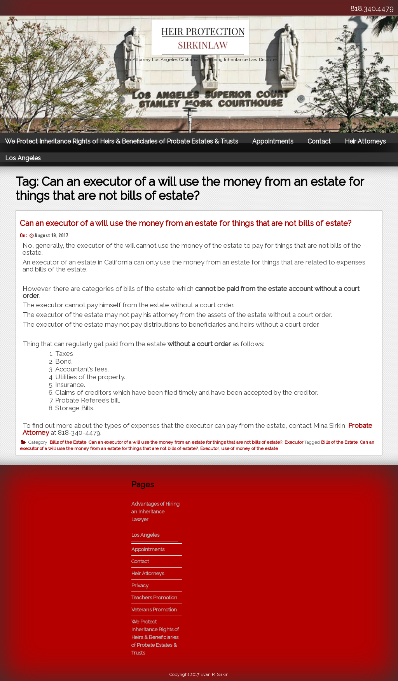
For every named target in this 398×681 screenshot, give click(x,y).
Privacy (139, 585)
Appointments (272, 141)
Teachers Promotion (154, 597)
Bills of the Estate (68, 442)
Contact (319, 141)
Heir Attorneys (365, 141)
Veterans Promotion (154, 610)
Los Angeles (23, 158)
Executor (294, 442)
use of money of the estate (249, 448)
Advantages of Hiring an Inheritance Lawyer (155, 511)
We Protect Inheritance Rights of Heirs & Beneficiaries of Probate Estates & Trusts (121, 141)
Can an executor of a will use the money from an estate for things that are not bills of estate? (185, 223)
